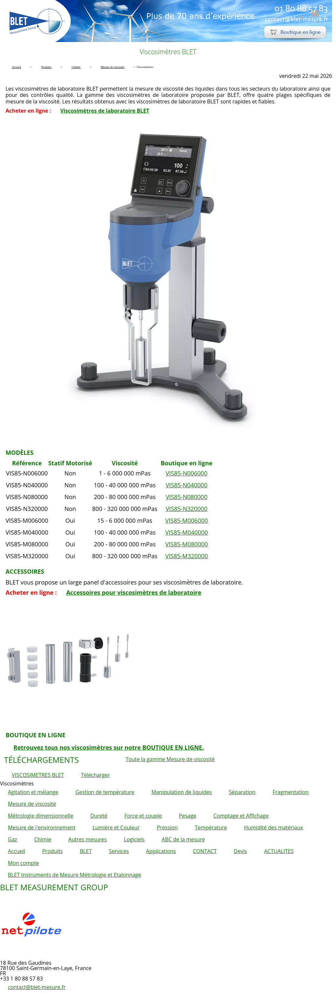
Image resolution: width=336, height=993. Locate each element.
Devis (240, 851)
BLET (86, 851)
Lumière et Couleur (116, 827)
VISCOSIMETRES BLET (38, 775)
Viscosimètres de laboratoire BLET (104, 110)
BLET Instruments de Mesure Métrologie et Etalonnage (74, 874)
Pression (167, 827)
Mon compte (23, 863)
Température (211, 827)
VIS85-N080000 (186, 497)
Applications (161, 851)
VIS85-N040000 (186, 485)
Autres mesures (87, 839)
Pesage (187, 815)
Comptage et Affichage (241, 815)
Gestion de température (104, 792)
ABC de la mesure (183, 839)
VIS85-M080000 (186, 544)
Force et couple (143, 815)
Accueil (16, 851)
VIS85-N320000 (186, 509)
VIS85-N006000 (186, 473)
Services (119, 851)
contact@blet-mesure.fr (37, 987)
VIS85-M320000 (186, 556)
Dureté (98, 815)
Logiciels (134, 839)
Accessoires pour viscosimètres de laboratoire (133, 592)
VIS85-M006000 (186, 520)
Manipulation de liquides (181, 792)
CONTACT (205, 851)
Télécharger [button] (95, 775)
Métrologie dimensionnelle (40, 815)
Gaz (12, 839)
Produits (52, 851)
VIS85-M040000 (186, 532)
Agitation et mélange (33, 792)
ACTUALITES (279, 851)
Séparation (242, 792)
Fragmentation (291, 792)
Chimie (42, 839)
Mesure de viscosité (32, 803)
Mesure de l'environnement (41, 827)
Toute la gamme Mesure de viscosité (170, 759)
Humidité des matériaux (273, 827)
